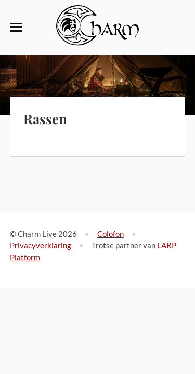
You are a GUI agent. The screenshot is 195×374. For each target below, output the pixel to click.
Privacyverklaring (40, 245)
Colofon (110, 233)
